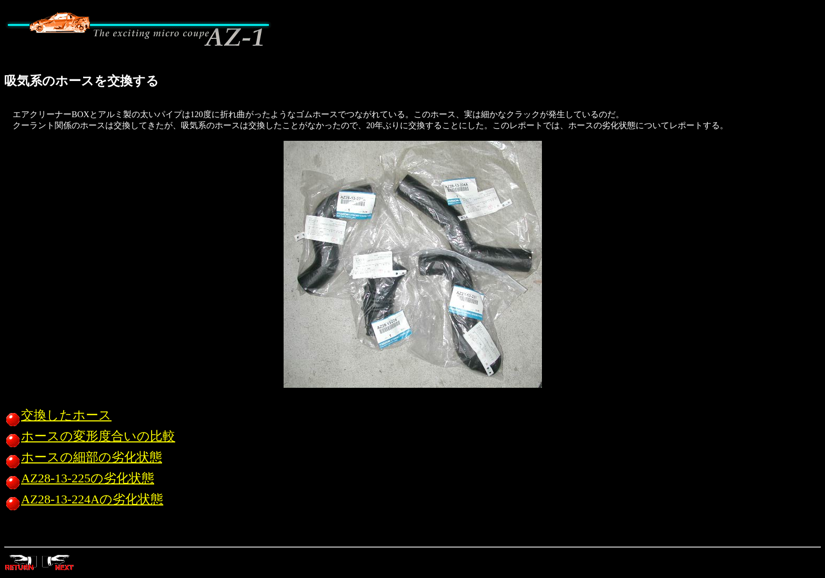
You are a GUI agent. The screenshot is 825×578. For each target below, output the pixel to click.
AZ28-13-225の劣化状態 (79, 478)
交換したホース (58, 415)
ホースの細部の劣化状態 (83, 457)
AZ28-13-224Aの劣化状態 (83, 499)
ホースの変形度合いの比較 (89, 436)
